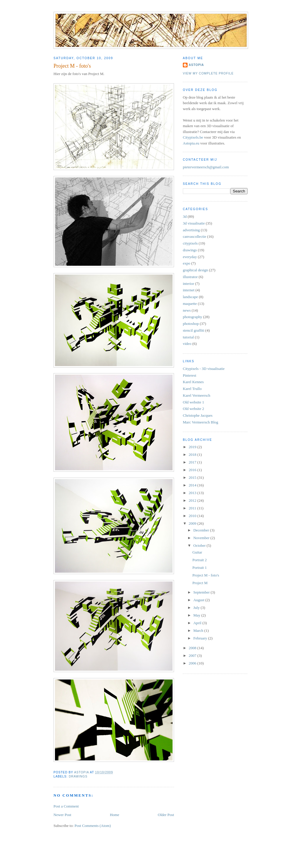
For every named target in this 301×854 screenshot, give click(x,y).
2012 (193, 500)
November (201, 538)
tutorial (188, 337)
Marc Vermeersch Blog (200, 422)
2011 (193, 508)
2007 (193, 655)
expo (186, 263)
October (200, 545)
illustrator (190, 277)
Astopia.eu (191, 143)
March (198, 630)
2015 (193, 477)
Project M (200, 583)
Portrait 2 (199, 560)
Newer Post (62, 815)
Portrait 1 (199, 567)
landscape (190, 297)
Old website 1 (193, 402)
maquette (190, 303)
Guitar (197, 552)
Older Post (166, 815)
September (202, 592)
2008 (193, 648)
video (187, 343)
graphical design (195, 270)
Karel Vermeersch (196, 395)
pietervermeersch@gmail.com (206, 167)
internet (189, 290)
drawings (78, 776)
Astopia (196, 65)
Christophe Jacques (198, 415)
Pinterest (189, 375)
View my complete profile (208, 73)
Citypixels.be (193, 137)
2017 (193, 462)
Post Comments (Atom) (93, 825)
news (187, 310)
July (197, 607)
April (198, 623)
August (199, 600)
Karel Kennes (193, 382)
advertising (191, 230)
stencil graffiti (193, 330)
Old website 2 (193, 408)
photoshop (191, 323)
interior (188, 283)
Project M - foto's (205, 575)
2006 (193, 663)
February (200, 638)
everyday (190, 257)
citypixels (190, 243)
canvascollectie (194, 236)
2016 (193, 470)
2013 (193, 493)
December (201, 530)
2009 (193, 523)
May (197, 615)
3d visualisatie (194, 223)
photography (192, 317)
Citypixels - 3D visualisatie (204, 368)
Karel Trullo (192, 388)
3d (185, 216)
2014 (193, 485)
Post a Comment (66, 806)
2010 (193, 516)
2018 (193, 454)
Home (114, 815)
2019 (193, 447)
